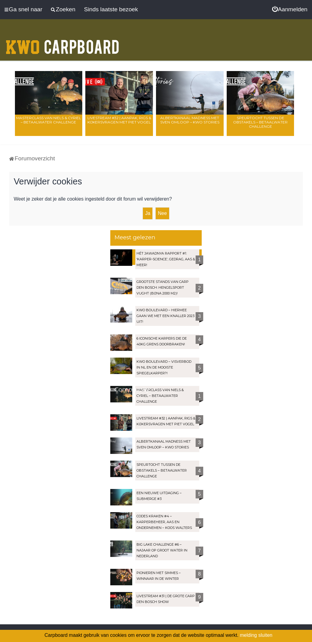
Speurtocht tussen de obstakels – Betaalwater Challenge (260, 122)
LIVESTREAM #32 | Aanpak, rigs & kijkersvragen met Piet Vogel (119, 120)
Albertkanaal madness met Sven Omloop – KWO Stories (189, 120)
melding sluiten (256, 635)
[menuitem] (289, 9)
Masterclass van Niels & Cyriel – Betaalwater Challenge (48, 120)
